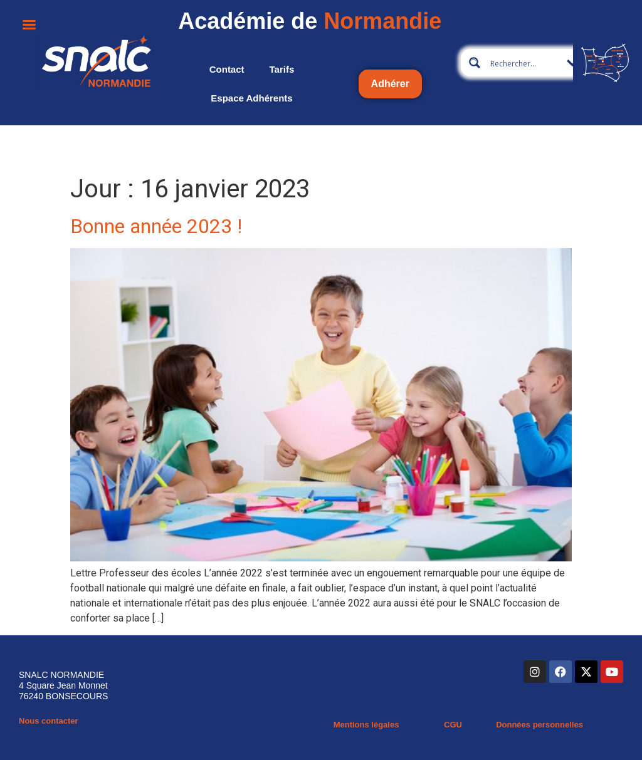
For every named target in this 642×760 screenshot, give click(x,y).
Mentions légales (366, 724)
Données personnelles (539, 724)
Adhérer (390, 83)
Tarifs (282, 69)
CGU (453, 724)
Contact (227, 69)
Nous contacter (48, 721)
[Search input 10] (528, 62)
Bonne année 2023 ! (156, 226)
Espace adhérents (251, 98)
